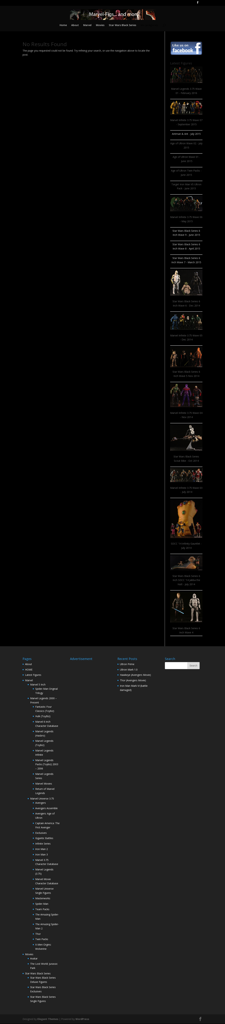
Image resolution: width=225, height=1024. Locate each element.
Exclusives (41, 833)
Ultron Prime (127, 664)
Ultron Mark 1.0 (129, 670)
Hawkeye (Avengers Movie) (135, 675)
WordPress (82, 1019)
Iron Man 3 (41, 855)
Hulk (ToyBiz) (42, 716)
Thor (38, 934)
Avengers (40, 803)
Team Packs (42, 909)
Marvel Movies (43, 784)
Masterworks (42, 898)
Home (62, 25)
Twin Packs (41, 939)
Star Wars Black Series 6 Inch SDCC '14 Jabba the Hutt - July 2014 (186, 580)
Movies (100, 25)
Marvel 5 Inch (37, 685)
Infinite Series (43, 844)
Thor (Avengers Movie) (133, 680)
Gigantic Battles (44, 838)
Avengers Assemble (46, 808)
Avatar (34, 958)
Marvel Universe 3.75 (42, 799)
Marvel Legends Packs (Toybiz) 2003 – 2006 (46, 765)
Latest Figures (33, 675)
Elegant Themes (47, 1019)
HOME (28, 670)
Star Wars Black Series (122, 25)
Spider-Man (41, 904)
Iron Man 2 (41, 849)
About (74, 25)
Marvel (87, 25)
